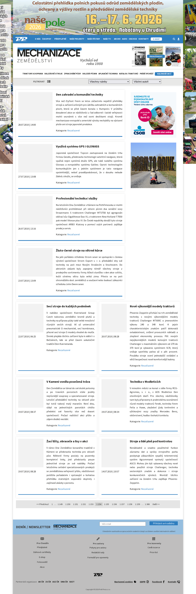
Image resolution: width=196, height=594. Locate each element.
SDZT (71, 581)
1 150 (67, 504)
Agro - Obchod (129, 39)
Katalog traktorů (128, 73)
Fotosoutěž (42, 562)
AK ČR (41, 581)
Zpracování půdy (72, 73)
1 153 (91, 504)
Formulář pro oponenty (98, 557)
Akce (42, 567)
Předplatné (61, 39)
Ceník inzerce (154, 547)
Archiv (117, 39)
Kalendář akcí (164, 74)
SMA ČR (64, 581)
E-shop (42, 557)
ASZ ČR (55, 581)
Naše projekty (78, 39)
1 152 (83, 504)
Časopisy (47, 39)
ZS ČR (48, 581)
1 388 (147, 504)
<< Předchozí (42, 504)
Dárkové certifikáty (42, 552)
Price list (154, 552)
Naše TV (107, 39)
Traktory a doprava (32, 73)
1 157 (122, 504)
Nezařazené (73, 130)
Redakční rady (98, 552)
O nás (38, 39)
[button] (163, 523)
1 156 (114, 504)
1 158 (129, 504)
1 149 (60, 504)
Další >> (156, 504)
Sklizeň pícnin (89, 73)
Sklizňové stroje (53, 73)
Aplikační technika (108, 73)
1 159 (137, 504)
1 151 (75, 504)
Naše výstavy (94, 39)
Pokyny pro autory (98, 547)
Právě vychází (146, 73)
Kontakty (143, 39)
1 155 (106, 504)
